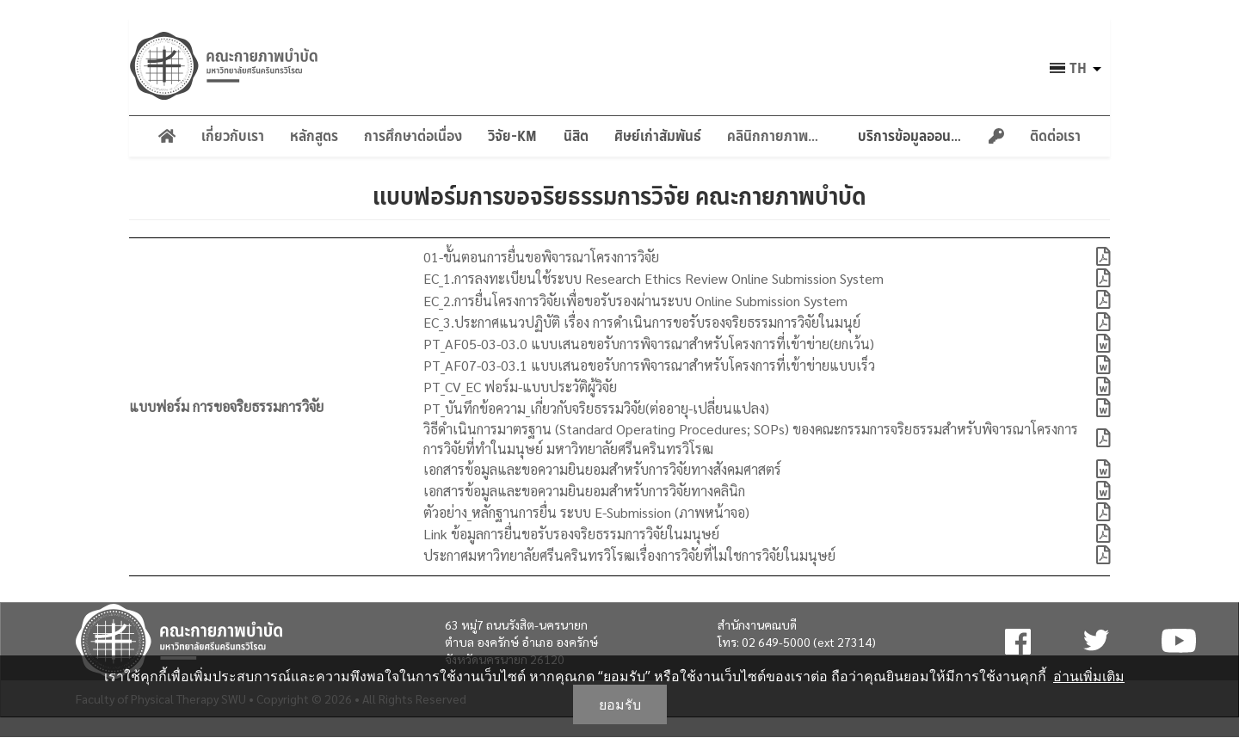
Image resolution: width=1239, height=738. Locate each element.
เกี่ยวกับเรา (232, 136)
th (1078, 68)
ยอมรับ (620, 704)
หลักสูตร (314, 136)
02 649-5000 (776, 641)
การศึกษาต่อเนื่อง (413, 136)
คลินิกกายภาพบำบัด (779, 136)
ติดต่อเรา (1055, 136)
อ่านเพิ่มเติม (1089, 676)
